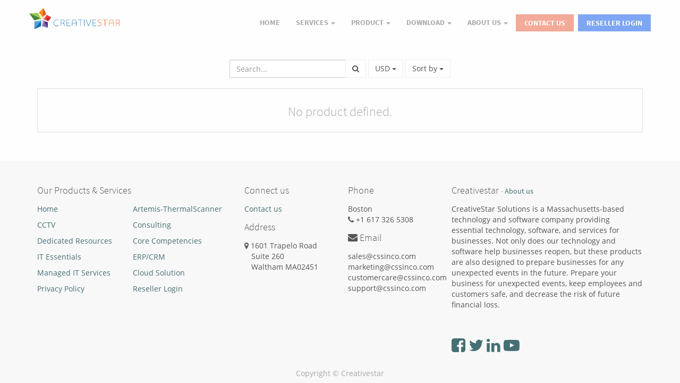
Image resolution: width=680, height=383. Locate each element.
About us (519, 191)
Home (47, 209)
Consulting (152, 225)
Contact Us (544, 23)
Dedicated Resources (74, 241)
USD (385, 68)
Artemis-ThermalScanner (177, 209)
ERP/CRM (149, 257)
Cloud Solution (159, 273)
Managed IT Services (73, 273)
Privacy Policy (60, 289)
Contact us (263, 209)
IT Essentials (59, 257)
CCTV (46, 225)
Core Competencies (167, 241)
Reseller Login (614, 23)
